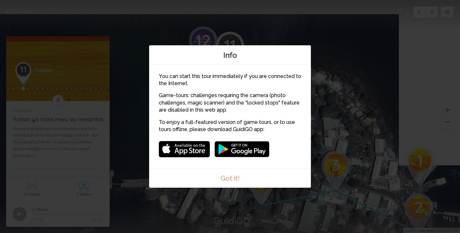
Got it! (230, 178)
